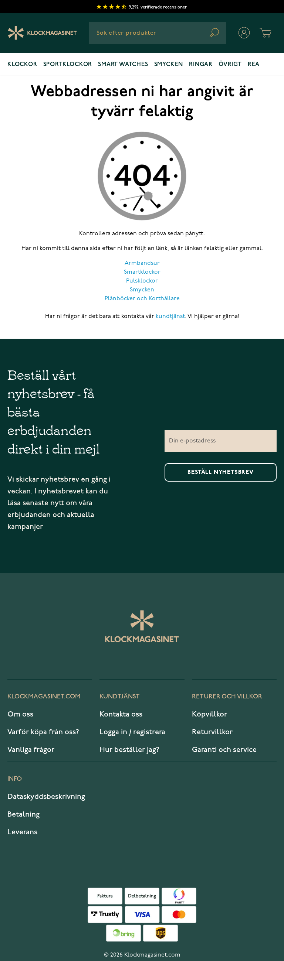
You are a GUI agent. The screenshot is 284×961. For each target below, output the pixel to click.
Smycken (168, 65)
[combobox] (157, 33)
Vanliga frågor (30, 749)
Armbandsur (142, 263)
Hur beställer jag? (129, 749)
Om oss (20, 714)
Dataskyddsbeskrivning (46, 796)
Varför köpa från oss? (43, 732)
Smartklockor (142, 272)
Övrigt (230, 65)
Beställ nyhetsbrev (220, 472)
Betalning (23, 814)
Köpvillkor (209, 714)
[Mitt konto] (244, 33)
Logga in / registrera (132, 732)
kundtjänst (170, 316)
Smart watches (123, 65)
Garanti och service (224, 749)
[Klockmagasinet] (42, 33)
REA (254, 65)
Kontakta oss (120, 714)
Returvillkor (212, 732)
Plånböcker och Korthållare (142, 299)
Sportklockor (67, 65)
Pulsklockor (142, 281)
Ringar (201, 65)
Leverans (22, 832)
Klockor (22, 65)
